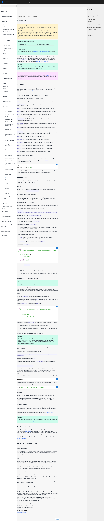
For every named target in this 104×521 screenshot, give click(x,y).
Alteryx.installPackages (43, 156)
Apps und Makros (8, 24)
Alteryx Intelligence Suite (9, 48)
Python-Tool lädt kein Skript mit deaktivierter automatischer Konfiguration (94, 34)
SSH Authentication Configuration (7, 37)
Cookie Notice (36, 518)
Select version (58, 2)
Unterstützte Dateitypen (8, 213)
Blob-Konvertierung (9, 116)
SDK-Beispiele (9, 201)
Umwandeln (9, 63)
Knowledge (27, 2)
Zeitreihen (9, 86)
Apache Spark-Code (9, 109)
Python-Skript (91, 23)
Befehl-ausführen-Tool (9, 185)
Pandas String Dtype (92, 29)
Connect (9, 203)
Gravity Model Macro (9, 206)
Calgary (9, 104)
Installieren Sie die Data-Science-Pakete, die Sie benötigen (95, 14)
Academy (35, 2)
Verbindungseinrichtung (8, 216)
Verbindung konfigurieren (8, 34)
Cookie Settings (46, 518)
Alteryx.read (45, 427)
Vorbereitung (9, 55)
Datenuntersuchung (9, 78)
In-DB (9, 65)
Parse (9, 60)
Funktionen (8, 208)
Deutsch (57, 518)
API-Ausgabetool (8, 111)
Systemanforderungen (7, 16)
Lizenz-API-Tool (8, 172)
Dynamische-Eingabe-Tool (9, 141)
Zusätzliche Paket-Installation (94, 16)
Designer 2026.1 (8, 11)
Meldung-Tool (8, 174)
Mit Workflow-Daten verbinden (94, 24)
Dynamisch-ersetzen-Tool (9, 149)
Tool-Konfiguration (7, 31)
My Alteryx (49, 2)
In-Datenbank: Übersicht (8, 43)
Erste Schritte (8, 19)
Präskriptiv (9, 91)
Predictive (9, 81)
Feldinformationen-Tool (9, 158)
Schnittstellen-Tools (9, 76)
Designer (37, 12)
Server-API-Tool (8, 190)
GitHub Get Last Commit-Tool (10, 164)
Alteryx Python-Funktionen (8, 180)
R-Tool (6, 183)
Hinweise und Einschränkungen (94, 27)
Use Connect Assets (6, 221)
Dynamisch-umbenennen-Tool (8, 145)
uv (42, 280)
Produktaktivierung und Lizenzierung (8, 232)
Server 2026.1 (8, 226)
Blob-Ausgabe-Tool (9, 121)
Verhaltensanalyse (9, 101)
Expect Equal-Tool (8, 155)
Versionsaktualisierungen (7, 224)
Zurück (21, 515)
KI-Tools (9, 50)
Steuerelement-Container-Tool (8, 129)
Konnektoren (9, 93)
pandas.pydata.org (47, 417)
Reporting (9, 68)
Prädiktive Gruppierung (9, 88)
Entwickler (9, 106)
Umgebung (90, 21)
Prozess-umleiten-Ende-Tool (10, 135)
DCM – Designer (9, 40)
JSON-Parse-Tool (8, 167)
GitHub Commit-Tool (9, 160)
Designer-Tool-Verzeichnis (8, 29)
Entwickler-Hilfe (8, 235)
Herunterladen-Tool (10, 138)
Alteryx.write (40, 430)
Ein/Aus (9, 53)
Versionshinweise (4, 8)
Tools (8, 26)
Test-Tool (7, 193)
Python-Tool (10, 177)
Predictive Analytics (7, 45)
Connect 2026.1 (8, 229)
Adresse (9, 96)
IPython (89, 31)
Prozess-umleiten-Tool (9, 131)
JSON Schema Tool (9, 169)
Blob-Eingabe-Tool (9, 119)
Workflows (8, 21)
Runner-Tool (7, 188)
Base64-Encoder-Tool (9, 114)
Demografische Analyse (9, 98)
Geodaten (9, 73)
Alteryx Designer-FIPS (8, 218)
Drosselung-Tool (8, 196)
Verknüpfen (9, 58)
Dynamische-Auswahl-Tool (9, 152)
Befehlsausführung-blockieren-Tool (9, 125)
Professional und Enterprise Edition (58, 48)
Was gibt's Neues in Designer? (8, 13)
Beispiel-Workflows (67, 71)
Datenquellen (8, 211)
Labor (9, 198)
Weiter (74, 515)
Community (42, 2)
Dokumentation (9, 71)
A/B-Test (9, 83)
